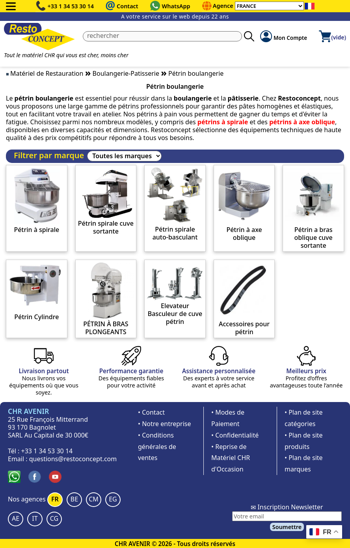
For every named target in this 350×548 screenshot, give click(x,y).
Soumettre (287, 527)
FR (55, 499)
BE (74, 499)
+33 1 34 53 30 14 (71, 6)
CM (94, 499)
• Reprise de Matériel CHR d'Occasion (230, 458)
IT (34, 518)
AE (15, 518)
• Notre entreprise (164, 423)
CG (54, 518)
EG (113, 499)
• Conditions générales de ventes (157, 446)
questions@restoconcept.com (73, 458)
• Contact (151, 412)
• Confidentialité (235, 435)
